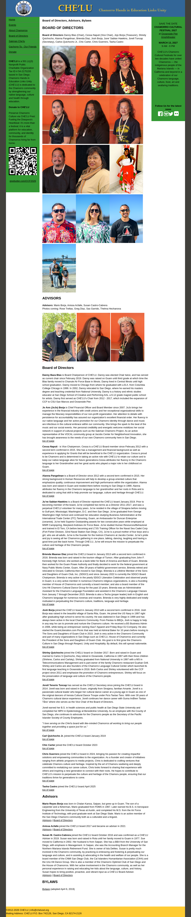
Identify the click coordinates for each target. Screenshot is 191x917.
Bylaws (46, 889)
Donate (12, 51)
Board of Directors (18, 35)
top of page (48, 441)
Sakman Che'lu (17, 41)
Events (12, 25)
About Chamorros (18, 30)
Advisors (46, 820)
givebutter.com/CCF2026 (23, 181)
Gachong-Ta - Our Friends (23, 46)
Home (12, 19)
